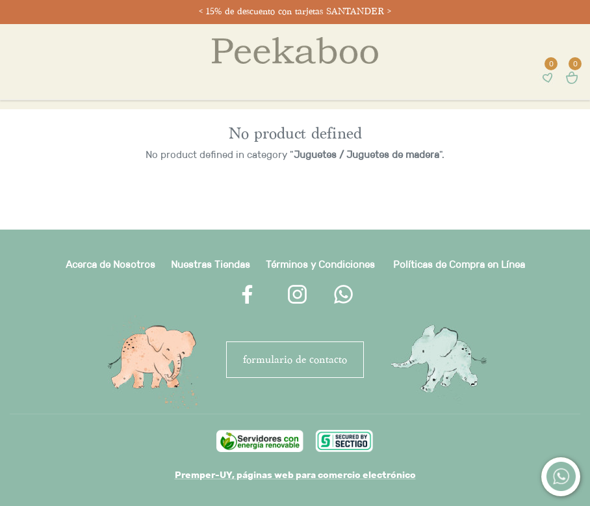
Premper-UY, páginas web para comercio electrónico (295, 475)
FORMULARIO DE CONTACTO (295, 359)
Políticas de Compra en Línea (459, 264)
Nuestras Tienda (208, 264)
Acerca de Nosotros (110, 264)
